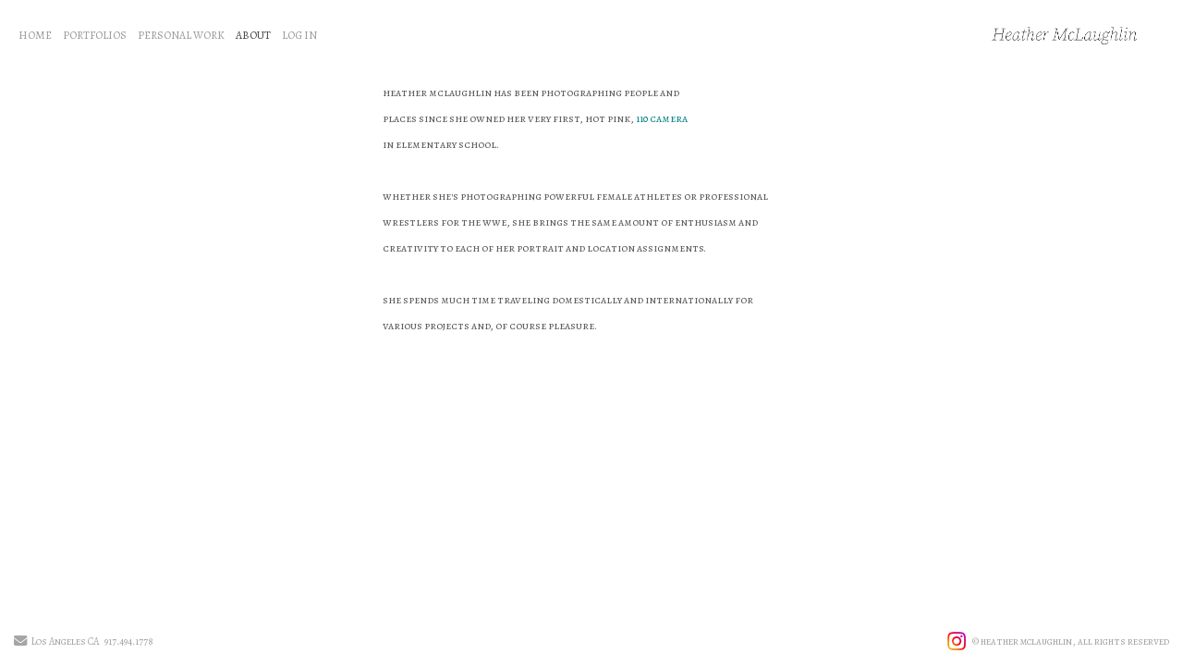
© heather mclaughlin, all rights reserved (1070, 641)
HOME (35, 35)
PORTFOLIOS (95, 35)
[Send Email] (20, 642)
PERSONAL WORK (181, 35)
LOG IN (299, 35)
